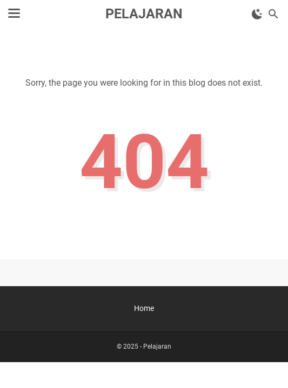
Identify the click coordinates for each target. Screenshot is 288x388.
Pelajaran (144, 14)
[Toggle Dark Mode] (257, 14)
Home (144, 308)
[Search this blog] (273, 14)
